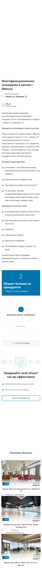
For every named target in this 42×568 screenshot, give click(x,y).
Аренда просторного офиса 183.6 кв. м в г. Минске (21, 564)
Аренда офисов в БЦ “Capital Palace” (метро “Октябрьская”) (21, 526)
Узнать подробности (21, 398)
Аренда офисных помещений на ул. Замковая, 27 (21, 490)
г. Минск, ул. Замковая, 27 (15, 96)
